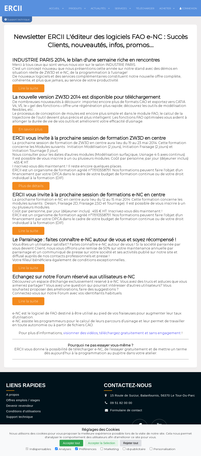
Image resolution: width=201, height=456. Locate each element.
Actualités (100, 8)
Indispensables (38, 449)
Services (123, 8)
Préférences (85, 449)
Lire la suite (28, 88)
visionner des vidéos (80, 333)
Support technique (19, 416)
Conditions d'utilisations (23, 411)
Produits (77, 8)
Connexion (188, 8)
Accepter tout (71, 443)
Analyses (63, 449)
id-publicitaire (134, 449)
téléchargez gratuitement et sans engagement (140, 333)
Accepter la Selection (101, 443)
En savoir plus (30, 129)
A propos (12, 394)
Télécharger (145, 8)
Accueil (56, 8)
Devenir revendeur (19, 405)
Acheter (167, 8)
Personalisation (162, 449)
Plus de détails (30, 186)
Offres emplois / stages (23, 400)
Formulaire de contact (123, 410)
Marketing (109, 449)
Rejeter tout (130, 443)
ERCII (13, 8)
